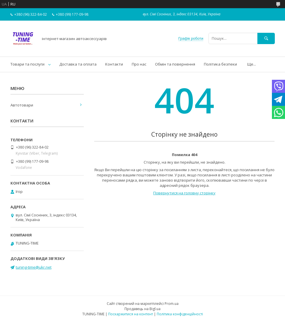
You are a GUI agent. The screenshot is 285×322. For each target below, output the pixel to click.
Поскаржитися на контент (130, 314)
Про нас (139, 64)
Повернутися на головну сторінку (184, 193)
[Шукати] (266, 38)
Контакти (114, 64)
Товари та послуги (27, 64)
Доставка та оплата (78, 64)
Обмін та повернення (175, 64)
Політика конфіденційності (180, 314)
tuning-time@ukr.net (33, 267)
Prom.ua (172, 303)
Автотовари (21, 105)
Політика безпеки (220, 64)
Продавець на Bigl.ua (142, 308)
